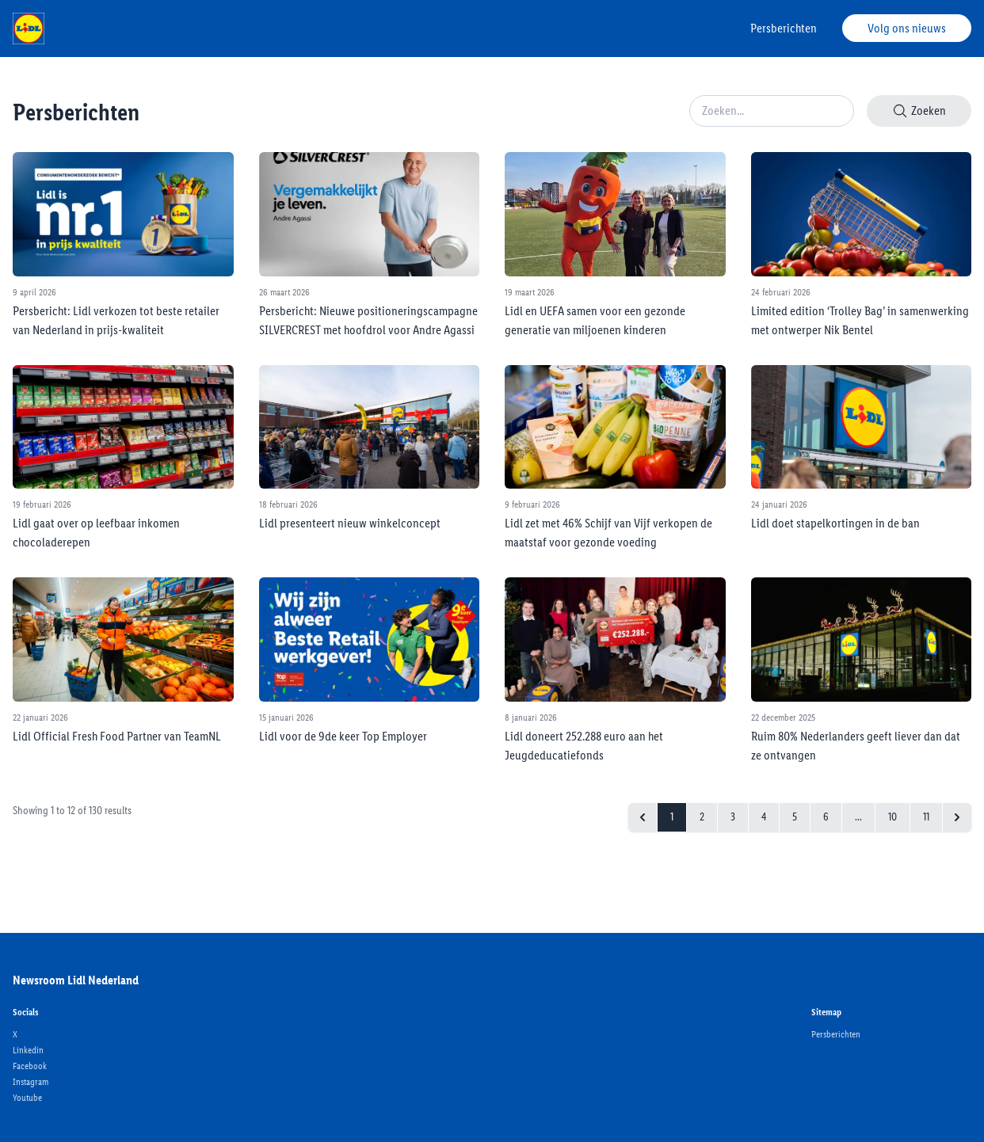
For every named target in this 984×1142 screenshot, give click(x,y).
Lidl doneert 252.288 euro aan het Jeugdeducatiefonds (584, 746)
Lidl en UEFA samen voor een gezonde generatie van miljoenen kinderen (595, 320)
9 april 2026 (34, 292)
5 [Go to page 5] (794, 817)
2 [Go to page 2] (702, 817)
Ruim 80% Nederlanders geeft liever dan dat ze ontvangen (855, 746)
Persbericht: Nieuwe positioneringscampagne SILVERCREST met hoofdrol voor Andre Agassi (368, 320)
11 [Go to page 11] (926, 817)
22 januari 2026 (40, 717)
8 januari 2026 (531, 717)
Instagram (30, 1081)
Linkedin (28, 1050)
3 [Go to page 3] (732, 817)
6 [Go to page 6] (826, 817)
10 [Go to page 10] (892, 817)
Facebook (30, 1066)
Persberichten (783, 28)
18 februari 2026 (288, 504)
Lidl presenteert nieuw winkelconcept (350, 523)
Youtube (27, 1097)
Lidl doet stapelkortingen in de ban (835, 523)
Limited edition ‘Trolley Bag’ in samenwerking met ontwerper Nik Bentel (860, 320)
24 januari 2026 (779, 504)
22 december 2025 (783, 717)
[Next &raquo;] (957, 817)
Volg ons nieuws (907, 28)
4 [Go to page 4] (763, 817)
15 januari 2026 (286, 717)
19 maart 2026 (530, 292)
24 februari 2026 (780, 292)
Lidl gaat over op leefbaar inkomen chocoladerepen (96, 533)
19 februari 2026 (42, 504)
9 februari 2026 (532, 504)
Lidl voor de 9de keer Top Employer (343, 736)
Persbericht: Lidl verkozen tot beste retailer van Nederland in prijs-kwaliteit (116, 320)
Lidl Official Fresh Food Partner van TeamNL (117, 736)
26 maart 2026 (284, 292)
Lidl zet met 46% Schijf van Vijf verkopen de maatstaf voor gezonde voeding (608, 533)
